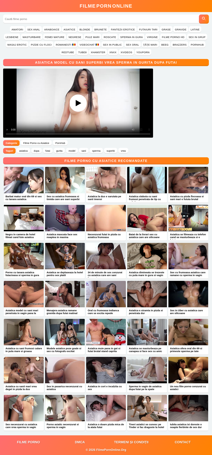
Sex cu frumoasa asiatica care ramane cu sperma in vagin (187, 274)
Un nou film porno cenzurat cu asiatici (188, 388)
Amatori (17, 29)
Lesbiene (12, 37)
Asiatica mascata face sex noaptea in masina (62, 236)
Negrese (75, 37)
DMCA (80, 442)
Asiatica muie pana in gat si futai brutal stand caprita (104, 350)
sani (83, 150)
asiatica (23, 150)
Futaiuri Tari (148, 29)
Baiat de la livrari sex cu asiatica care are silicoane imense (144, 237)
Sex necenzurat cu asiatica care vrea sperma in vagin (21, 426)
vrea (123, 150)
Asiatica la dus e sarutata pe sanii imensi (104, 198)
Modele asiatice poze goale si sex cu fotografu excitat (64, 350)
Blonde (85, 29)
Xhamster (98, 52)
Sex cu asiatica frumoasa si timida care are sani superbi (63, 198)
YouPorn (143, 52)
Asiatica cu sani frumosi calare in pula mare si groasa (23, 350)
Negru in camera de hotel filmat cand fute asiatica (20, 236)
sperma (96, 150)
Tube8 (82, 52)
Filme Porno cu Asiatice (36, 143)
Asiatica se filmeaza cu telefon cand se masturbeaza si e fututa (188, 237)
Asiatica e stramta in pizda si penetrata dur (146, 312)
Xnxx (113, 52)
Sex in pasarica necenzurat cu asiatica (64, 388)
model (72, 150)
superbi (110, 150)
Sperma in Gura (131, 37)
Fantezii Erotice (123, 29)
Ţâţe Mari (150, 44)
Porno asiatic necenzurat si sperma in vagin (63, 426)
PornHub (197, 44)
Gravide (180, 29)
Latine (195, 29)
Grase (166, 29)
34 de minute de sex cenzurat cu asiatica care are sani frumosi (105, 275)
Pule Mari (92, 37)
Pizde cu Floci (41, 44)
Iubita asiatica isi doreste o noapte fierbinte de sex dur (186, 426)
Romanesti (66, 44)
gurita (59, 150)
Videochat (89, 44)
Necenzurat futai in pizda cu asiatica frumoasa (104, 236)
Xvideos (126, 52)
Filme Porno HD (173, 37)
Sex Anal (33, 29)
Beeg (165, 44)
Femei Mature (54, 37)
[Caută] (204, 19)
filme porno (28, 442)
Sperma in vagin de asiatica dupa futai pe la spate (145, 388)
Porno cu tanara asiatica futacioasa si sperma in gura (22, 274)
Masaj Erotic (17, 44)
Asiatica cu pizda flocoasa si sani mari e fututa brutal (187, 198)
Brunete (100, 29)
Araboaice (51, 29)
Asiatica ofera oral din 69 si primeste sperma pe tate (186, 350)
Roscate (110, 37)
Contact (183, 442)
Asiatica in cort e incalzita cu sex (105, 388)
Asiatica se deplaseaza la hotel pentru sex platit (65, 274)
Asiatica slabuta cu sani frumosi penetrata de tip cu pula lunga (145, 199)
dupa (36, 150)
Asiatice (69, 29)
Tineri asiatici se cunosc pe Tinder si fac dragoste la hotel (146, 426)
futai (47, 150)
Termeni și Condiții (131, 442)
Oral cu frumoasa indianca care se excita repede (103, 312)
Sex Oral (132, 44)
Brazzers (180, 44)
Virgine (152, 37)
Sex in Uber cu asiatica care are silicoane (186, 312)
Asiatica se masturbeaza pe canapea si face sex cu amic (145, 350)
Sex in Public (112, 44)
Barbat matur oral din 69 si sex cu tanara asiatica (23, 198)
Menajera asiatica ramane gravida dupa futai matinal (62, 312)
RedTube (68, 52)
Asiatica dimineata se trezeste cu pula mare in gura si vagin (146, 274)
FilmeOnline (106, 6)
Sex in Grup (197, 37)
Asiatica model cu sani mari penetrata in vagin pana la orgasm (21, 313)
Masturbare (32, 37)
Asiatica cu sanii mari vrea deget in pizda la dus (21, 388)
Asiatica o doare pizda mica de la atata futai (106, 426)
